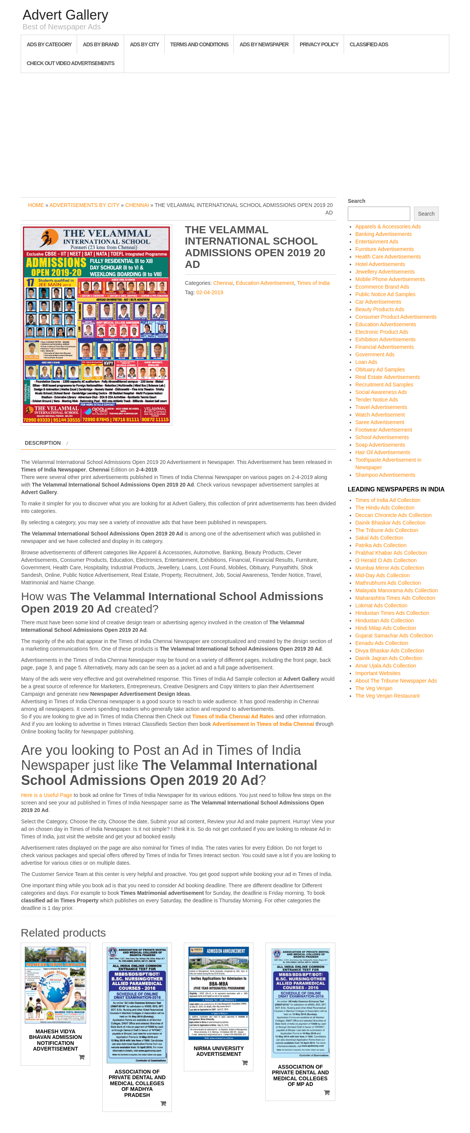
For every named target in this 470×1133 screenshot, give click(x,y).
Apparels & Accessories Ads (388, 227)
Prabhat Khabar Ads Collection (391, 553)
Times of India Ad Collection (387, 500)
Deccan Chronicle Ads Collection (393, 515)
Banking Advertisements (383, 234)
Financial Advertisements (384, 347)
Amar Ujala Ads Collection (385, 666)
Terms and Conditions (199, 44)
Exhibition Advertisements (385, 339)
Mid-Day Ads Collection (382, 575)
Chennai (137, 205)
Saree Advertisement (379, 422)
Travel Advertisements (381, 407)
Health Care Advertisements (388, 257)
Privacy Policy (319, 44)
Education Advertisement (265, 283)
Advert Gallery (65, 15)
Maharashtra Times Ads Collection (395, 598)
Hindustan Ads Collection (384, 620)
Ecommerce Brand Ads (382, 287)
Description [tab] (43, 443)
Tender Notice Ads (376, 400)
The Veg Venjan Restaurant (387, 696)
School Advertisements (382, 437)
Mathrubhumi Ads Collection (388, 583)
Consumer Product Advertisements (396, 317)
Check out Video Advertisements (70, 63)
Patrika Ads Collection (380, 545)
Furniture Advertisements (384, 249)
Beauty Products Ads (379, 309)
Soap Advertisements (380, 445)
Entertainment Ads (376, 242)
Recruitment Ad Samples (384, 385)
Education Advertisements (385, 324)
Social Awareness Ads (381, 392)
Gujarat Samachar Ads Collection (394, 636)
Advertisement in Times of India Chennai (263, 724)
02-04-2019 (209, 292)
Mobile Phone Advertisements (390, 279)
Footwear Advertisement (383, 430)
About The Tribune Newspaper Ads (396, 681)
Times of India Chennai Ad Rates (233, 716)
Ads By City (144, 44)
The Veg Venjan (374, 688)
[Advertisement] (235, 133)
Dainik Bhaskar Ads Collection (390, 523)
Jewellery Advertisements (385, 272)
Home (36, 205)
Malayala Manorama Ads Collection (396, 590)
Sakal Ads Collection (379, 538)
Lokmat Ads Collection (381, 605)
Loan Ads (366, 362)
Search (356, 201)
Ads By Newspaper (264, 44)
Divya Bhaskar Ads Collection (389, 651)
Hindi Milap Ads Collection (385, 628)
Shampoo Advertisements (385, 475)
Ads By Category (49, 44)
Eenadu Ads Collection (381, 643)
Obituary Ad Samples (380, 370)
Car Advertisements (378, 302)
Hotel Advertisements (380, 264)
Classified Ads (369, 44)
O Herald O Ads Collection (386, 560)
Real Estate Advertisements (387, 377)
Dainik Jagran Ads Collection (388, 658)
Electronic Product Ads (381, 332)
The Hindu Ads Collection (384, 508)
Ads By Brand (100, 44)
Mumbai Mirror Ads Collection (389, 568)
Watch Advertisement (380, 415)
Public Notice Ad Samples (385, 294)
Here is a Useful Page (46, 795)
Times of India (313, 283)
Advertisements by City (85, 205)
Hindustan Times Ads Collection (392, 613)
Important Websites (377, 673)
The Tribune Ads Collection (386, 530)
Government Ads (374, 354)
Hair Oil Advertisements (382, 452)
